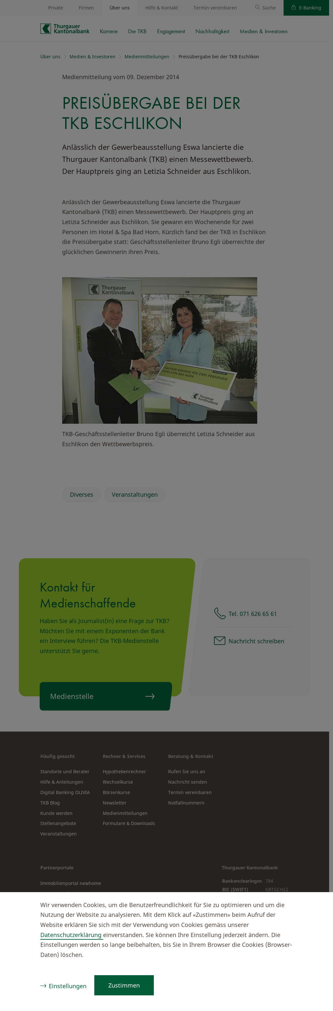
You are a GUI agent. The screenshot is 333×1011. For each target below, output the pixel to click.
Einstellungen (68, 986)
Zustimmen (124, 985)
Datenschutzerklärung (71, 935)
